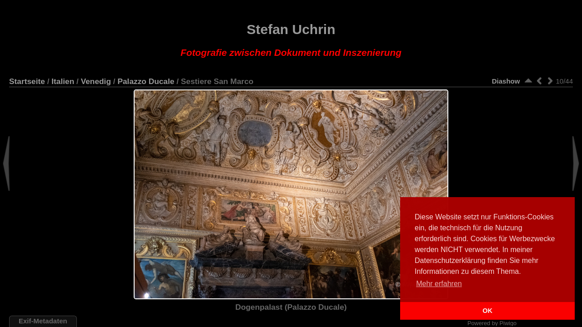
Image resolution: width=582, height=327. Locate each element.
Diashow (506, 81)
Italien (62, 81)
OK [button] (487, 310)
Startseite (27, 81)
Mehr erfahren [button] (439, 283)
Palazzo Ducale (145, 81)
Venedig (96, 81)
